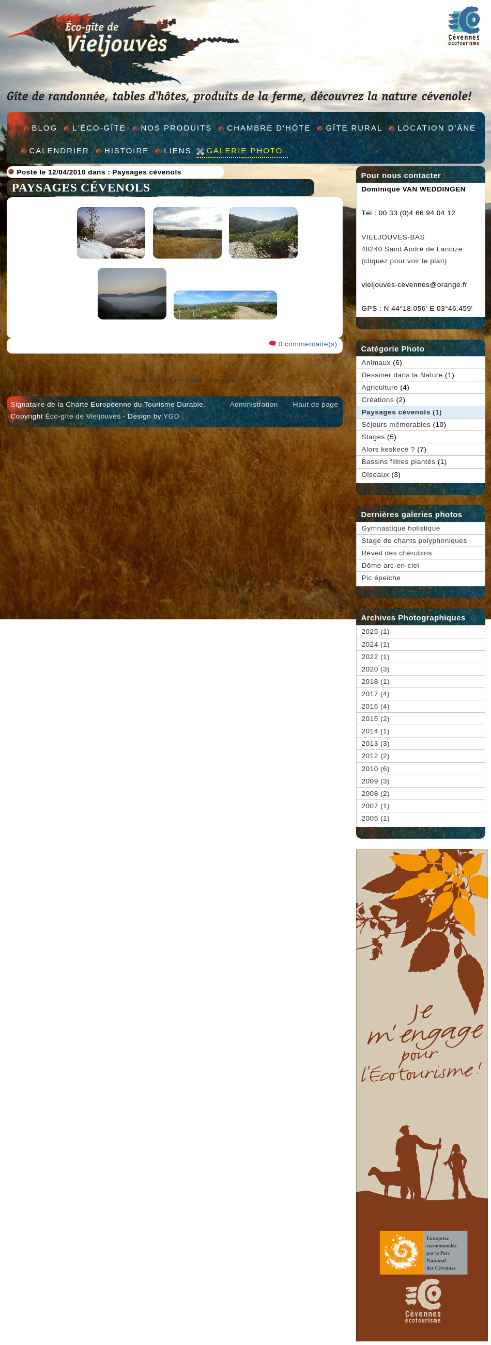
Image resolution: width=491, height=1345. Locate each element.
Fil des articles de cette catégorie (179, 380)
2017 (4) (376, 694)
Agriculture (380, 387)
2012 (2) (376, 756)
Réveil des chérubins (397, 553)
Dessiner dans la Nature (402, 375)
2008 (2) (376, 793)
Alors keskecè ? (388, 449)
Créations (378, 400)
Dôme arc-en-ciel (391, 565)
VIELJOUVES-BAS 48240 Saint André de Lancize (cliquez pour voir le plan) (412, 249)
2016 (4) (376, 706)
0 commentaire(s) (308, 344)
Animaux (376, 362)
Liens (177, 150)
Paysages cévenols (147, 172)
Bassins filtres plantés (399, 462)
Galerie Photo (244, 150)
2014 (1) (376, 731)
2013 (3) (376, 743)
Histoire (126, 150)
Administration (254, 404)
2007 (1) (376, 806)
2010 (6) (376, 769)
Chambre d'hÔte (269, 127)
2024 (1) (376, 644)
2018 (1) (376, 681)
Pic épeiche (381, 578)
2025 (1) (376, 631)
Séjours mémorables (396, 424)
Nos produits (176, 127)
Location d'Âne (436, 127)
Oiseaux (375, 474)
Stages (373, 437)
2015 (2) (376, 719)
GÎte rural (354, 127)
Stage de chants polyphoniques (414, 541)
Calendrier (59, 150)
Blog (45, 127)
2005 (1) (376, 818)
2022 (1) (376, 657)
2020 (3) (376, 669)
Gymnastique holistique (401, 528)
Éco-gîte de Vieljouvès (82, 416)
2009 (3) (376, 781)
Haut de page (316, 404)
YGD (171, 416)
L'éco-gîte (99, 127)
